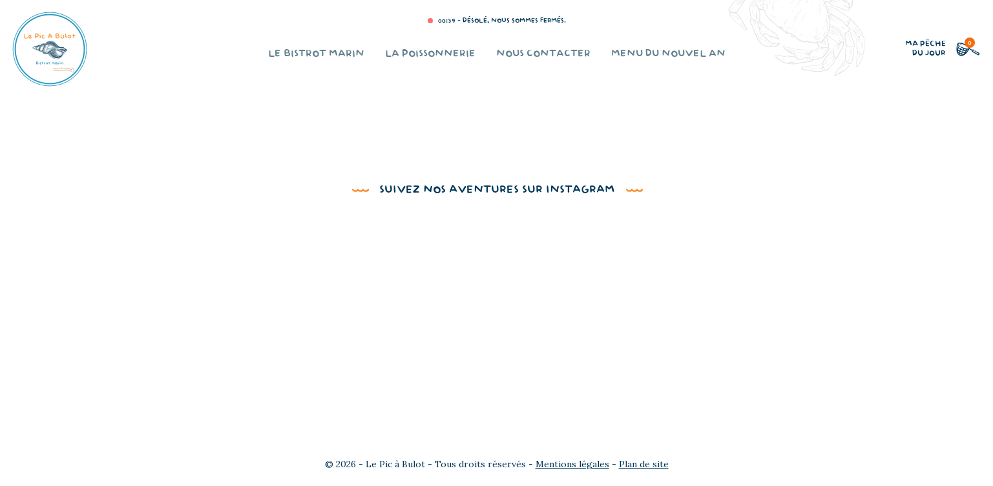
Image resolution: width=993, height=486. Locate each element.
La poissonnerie (430, 53)
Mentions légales (572, 464)
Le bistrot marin (316, 53)
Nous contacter (543, 53)
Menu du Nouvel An (668, 53)
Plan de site (644, 464)
